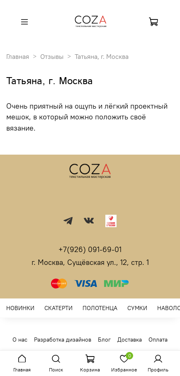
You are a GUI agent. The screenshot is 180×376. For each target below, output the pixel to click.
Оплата (158, 339)
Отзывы (51, 56)
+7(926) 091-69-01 (90, 249)
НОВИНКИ (20, 308)
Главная (17, 56)
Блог (104, 339)
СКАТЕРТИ (58, 308)
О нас (19, 339)
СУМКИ (137, 308)
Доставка (129, 339)
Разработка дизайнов (62, 339)
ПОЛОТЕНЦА (100, 308)
